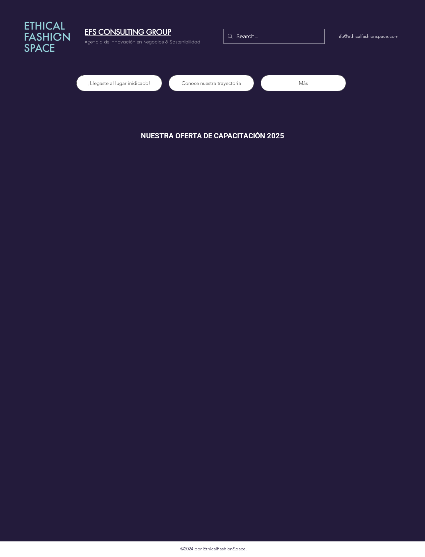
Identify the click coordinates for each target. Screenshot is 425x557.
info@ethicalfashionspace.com (367, 36)
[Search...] (273, 36)
